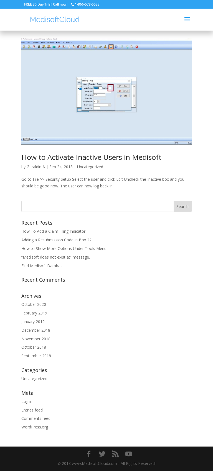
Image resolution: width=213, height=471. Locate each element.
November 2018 (35, 338)
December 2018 (35, 330)
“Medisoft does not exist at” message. (55, 257)
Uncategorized (90, 166)
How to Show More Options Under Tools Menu (63, 248)
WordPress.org (34, 427)
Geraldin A (36, 166)
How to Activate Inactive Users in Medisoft (91, 157)
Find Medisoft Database (43, 265)
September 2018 (36, 355)
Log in (26, 401)
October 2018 (33, 347)
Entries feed (32, 410)
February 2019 (34, 313)
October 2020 (33, 304)
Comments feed (35, 418)
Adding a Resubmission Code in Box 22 (56, 239)
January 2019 (33, 321)
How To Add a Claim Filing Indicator (53, 231)
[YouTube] (128, 454)
